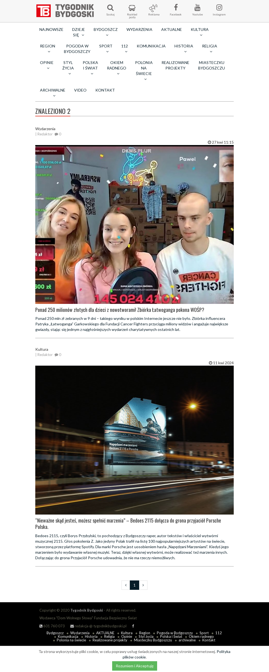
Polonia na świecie (71, 640)
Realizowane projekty (175, 65)
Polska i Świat (171, 636)
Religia (109, 636)
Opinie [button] (46, 65)
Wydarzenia (139, 29)
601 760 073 (52, 626)
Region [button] (47, 48)
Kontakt (105, 90)
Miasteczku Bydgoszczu (211, 65)
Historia (91, 636)
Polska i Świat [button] (90, 68)
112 (218, 633)
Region (144, 633)
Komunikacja (151, 46)
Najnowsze (51, 29)
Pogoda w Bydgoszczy (77, 49)
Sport (204, 633)
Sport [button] (105, 48)
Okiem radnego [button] (116, 68)
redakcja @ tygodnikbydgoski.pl (98, 626)
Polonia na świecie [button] (144, 70)
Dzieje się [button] (78, 32)
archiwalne (187, 640)
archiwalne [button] (52, 93)
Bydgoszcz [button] (106, 32)
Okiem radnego (201, 636)
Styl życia (146, 636)
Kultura (127, 633)
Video (80, 90)
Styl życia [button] (68, 68)
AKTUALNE (171, 29)
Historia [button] (183, 48)
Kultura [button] (200, 32)
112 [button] (124, 48)
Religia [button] (209, 48)
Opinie (126, 636)
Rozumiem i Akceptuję (135, 665)
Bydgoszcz (55, 633)
